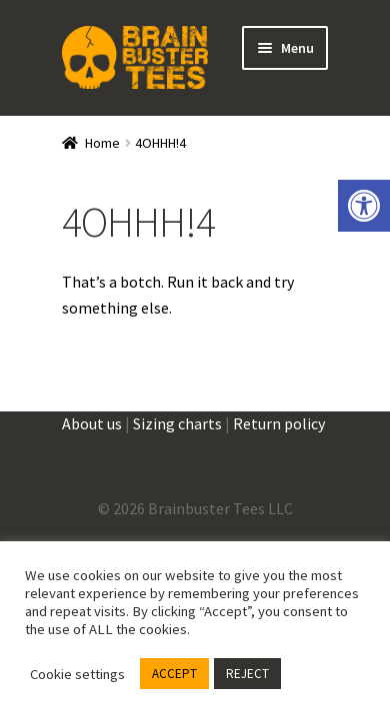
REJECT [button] (247, 673)
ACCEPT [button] (174, 673)
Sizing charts (177, 423)
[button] (364, 206)
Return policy (279, 423)
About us (92, 423)
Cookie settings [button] (77, 674)
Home (102, 143)
